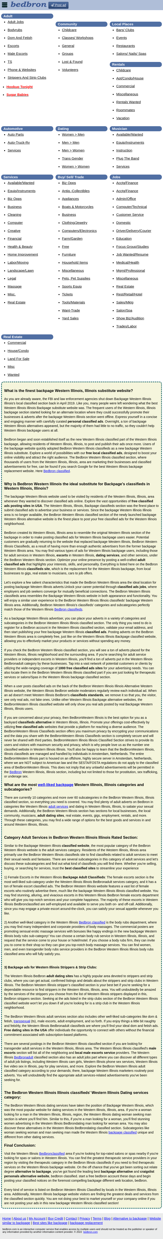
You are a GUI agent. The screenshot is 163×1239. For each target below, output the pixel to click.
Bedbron (15, 772)
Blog (107, 1218)
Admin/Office (126, 199)
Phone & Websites (22, 70)
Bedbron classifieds (68, 609)
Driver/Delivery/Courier (133, 231)
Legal (12, 278)
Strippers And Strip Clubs (27, 77)
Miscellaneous (127, 94)
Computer (15, 223)
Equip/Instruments (130, 142)
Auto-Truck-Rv (19, 142)
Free (65, 246)
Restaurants (125, 46)
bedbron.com (90, 1231)
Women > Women (76, 166)
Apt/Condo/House (129, 78)
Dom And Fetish (20, 38)
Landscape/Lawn (21, 270)
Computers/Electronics (79, 231)
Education (124, 238)
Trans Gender (72, 158)
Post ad (58, 5)
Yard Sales (70, 318)
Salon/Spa (124, 310)
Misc (11, 366)
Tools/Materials (73, 302)
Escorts (13, 46)
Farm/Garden (72, 238)
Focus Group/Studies (132, 246)
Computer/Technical (131, 207)
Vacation (122, 118)
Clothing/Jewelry (74, 223)
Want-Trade (71, 310)
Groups (67, 54)
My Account (37, 1218)
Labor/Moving (18, 262)
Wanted (13, 375)
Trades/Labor (126, 326)
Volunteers (70, 70)
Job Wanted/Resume (132, 254)
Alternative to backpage (130, 1218)
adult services (58, 806)
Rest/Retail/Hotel (129, 294)
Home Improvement (23, 254)
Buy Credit (55, 1218)
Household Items (75, 262)
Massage (15, 286)
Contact (71, 1218)
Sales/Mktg (124, 302)
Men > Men (70, 142)
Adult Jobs (16, 22)
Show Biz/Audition (130, 318)
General (68, 46)
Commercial (125, 86)
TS (10, 62)
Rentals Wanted (128, 102)
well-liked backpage (55, 785)
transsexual (22, 1021)
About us (19, 1218)
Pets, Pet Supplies (76, 278)
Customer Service (130, 214)
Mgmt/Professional (130, 270)
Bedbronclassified (52, 1153)
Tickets (67, 294)
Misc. (12, 294)
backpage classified (123, 1132)
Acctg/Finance (127, 183)
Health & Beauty (20, 246)
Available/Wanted (129, 134)
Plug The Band (127, 158)
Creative (14, 231)
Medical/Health (127, 262)
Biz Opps (15, 199)
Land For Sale (18, 359)
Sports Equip (72, 286)
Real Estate (17, 302)
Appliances (70, 199)
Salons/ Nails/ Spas (131, 54)
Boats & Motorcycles (78, 207)
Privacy (85, 1218)
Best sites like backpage (50, 1223)
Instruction (124, 150)
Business (15, 207)
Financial (14, 238)
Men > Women (73, 150)
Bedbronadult (23, 1057)
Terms (97, 1218)
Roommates (125, 110)
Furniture (69, 254)
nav (4, 5)
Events (121, 38)
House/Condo (18, 351)
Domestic (123, 223)
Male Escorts (18, 54)
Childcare (69, 30)
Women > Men (73, 134)
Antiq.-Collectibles (76, 191)
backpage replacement (86, 1223)
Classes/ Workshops (77, 38)
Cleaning (14, 214)
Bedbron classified (56, 471)
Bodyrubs (15, 30)
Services (14, 150)
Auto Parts (16, 134)
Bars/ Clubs (125, 30)
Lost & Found (72, 62)
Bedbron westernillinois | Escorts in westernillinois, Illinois (115, 15)
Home (6, 1218)
